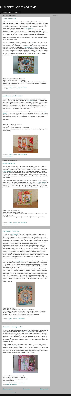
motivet (8, 223)
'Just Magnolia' (15, 234)
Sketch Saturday (7, 171)
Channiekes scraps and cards (18, 7)
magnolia (14, 384)
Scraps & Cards (7, 12)
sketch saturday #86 (9, 163)
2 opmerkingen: (21, 318)
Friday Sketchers (29, 28)
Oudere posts (44, 389)
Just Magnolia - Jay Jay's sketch (12, 96)
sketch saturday (13, 223)
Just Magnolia (30, 100)
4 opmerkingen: (21, 382)
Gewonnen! (17, 12)
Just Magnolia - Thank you (11, 231)
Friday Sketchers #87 (9, 19)
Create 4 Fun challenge (27, 331)
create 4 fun (9, 384)
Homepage (26, 389)
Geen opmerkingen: (22, 87)
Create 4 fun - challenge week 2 (12, 327)
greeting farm (18, 88)
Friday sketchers (10, 88)
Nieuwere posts (8, 389)
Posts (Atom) (13, 392)
